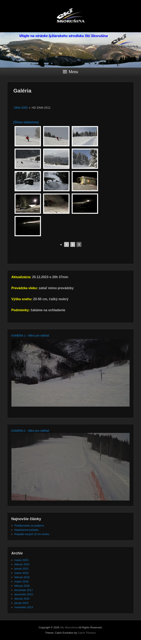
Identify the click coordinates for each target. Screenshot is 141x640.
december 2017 (23, 590)
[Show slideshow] (26, 122)
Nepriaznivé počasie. (26, 529)
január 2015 (21, 602)
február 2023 (22, 564)
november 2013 (23, 607)
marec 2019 (21, 572)
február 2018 (22, 585)
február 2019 (22, 577)
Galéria (22, 91)
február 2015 (22, 598)
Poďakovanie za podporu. (29, 525)
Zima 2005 (21, 107)
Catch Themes (87, 632)
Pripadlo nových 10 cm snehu (31, 534)
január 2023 (21, 568)
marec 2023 (21, 560)
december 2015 (23, 594)
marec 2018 (21, 581)
